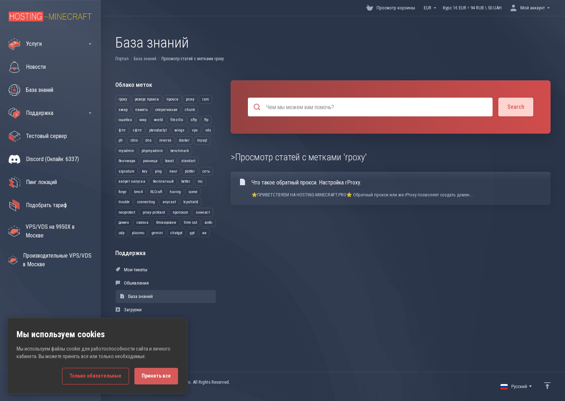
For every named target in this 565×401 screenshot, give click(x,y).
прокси (172, 99)
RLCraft (156, 192)
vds (208, 130)
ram (205, 99)
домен (124, 222)
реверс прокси (147, 99)
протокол (180, 212)
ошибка (125, 119)
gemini (157, 233)
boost (169, 161)
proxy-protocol (154, 212)
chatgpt (176, 233)
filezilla (176, 119)
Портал (122, 58)
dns (149, 140)
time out (190, 222)
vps (195, 130)
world (158, 119)
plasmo (138, 233)
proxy (190, 99)
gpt (192, 233)
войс (209, 222)
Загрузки (129, 309)
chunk (190, 109)
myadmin (126, 150)
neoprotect (127, 212)
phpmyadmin (152, 150)
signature (126, 171)
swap (123, 109)
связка (142, 222)
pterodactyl (158, 130)
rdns (134, 140)
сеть (206, 171)
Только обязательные (95, 376)
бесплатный (163, 181)
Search (515, 106)
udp (121, 233)
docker (184, 140)
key (144, 171)
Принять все (156, 376)
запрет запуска (132, 181)
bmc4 (138, 192)
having (175, 192)
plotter (190, 171)
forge (122, 192)
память (141, 109)
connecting (146, 202)
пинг (173, 171)
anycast (169, 202)
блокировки (166, 222)
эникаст (203, 212)
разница (150, 161)
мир (142, 119)
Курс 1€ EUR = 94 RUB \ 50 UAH (472, 7)
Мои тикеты (131, 269)
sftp (194, 119)
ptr (121, 140)
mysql (202, 140)
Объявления (132, 283)
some (192, 192)
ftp (206, 119)
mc (200, 181)
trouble (124, 202)
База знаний (145, 58)
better (185, 181)
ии (204, 233)
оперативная (166, 109)
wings (179, 130)
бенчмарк (127, 161)
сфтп (137, 130)
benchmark (179, 150)
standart (188, 161)
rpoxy (123, 99)
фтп (122, 130)
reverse (165, 140)
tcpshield (190, 202)
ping (158, 171)
